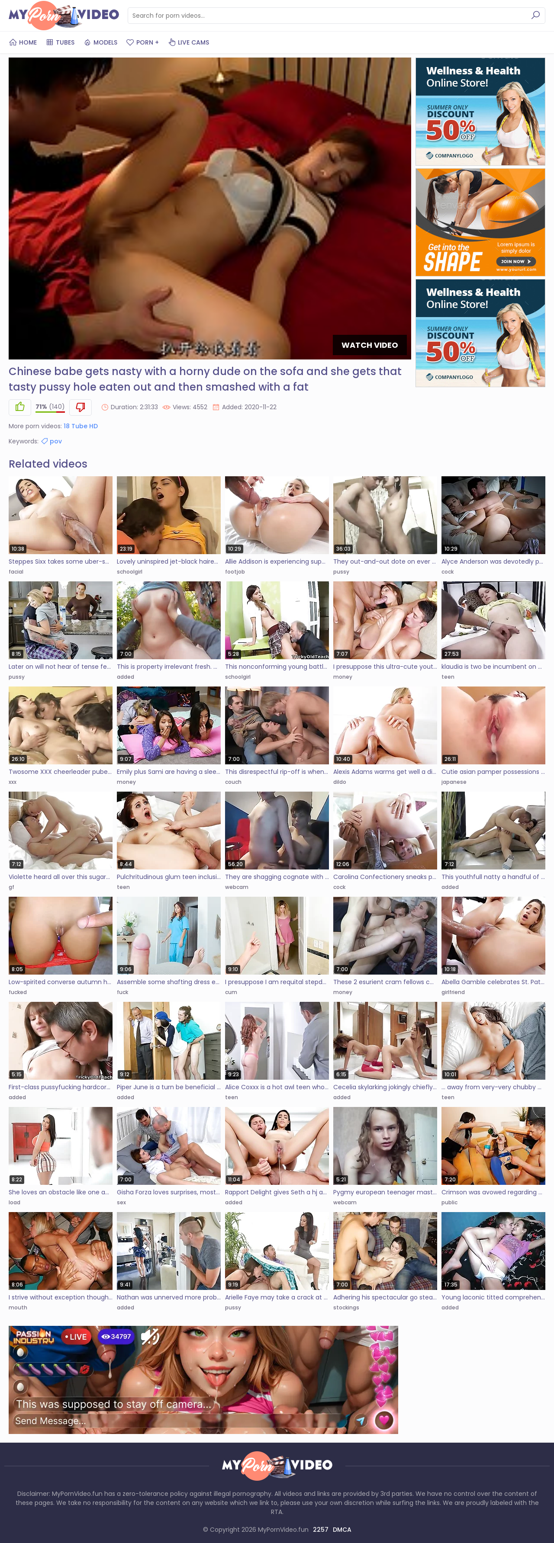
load (14, 1202)
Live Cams (188, 42)
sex (121, 1202)
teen (447, 676)
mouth (18, 1307)
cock (447, 571)
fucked (18, 992)
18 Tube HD (81, 426)
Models (100, 42)
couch (233, 782)
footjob (235, 571)
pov (51, 441)
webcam (236, 887)
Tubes (59, 42)
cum (231, 992)
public (449, 1202)
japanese (454, 782)
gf (11, 887)
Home (23, 42)
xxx (12, 782)
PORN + (142, 42)
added (125, 676)
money (342, 676)
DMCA (342, 1529)
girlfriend (453, 992)
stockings (346, 1307)
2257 (321, 1529)
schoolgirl (129, 571)
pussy (341, 571)
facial (16, 571)
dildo (339, 782)
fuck (122, 992)
